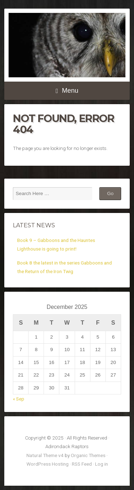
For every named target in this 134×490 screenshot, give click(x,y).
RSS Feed (82, 464)
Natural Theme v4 (45, 455)
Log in (101, 464)
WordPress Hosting (47, 464)
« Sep (18, 399)
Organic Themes (88, 455)
